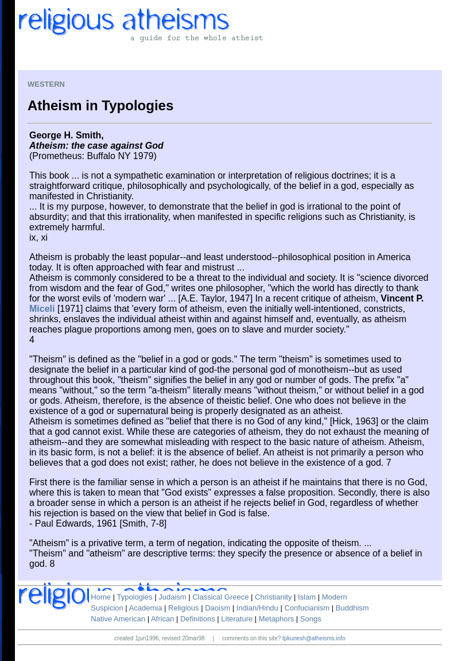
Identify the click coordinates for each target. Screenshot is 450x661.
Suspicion (107, 608)
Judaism (172, 597)
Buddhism (352, 608)
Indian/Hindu (257, 608)
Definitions (197, 618)
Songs (310, 618)
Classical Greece (220, 597)
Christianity (273, 597)
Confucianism (306, 608)
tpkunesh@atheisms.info (314, 638)
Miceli (42, 309)
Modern (334, 597)
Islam (307, 597)
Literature (237, 618)
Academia (145, 608)
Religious (183, 608)
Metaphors (276, 618)
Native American (118, 618)
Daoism (217, 608)
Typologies (134, 597)
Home (101, 597)
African (162, 618)
